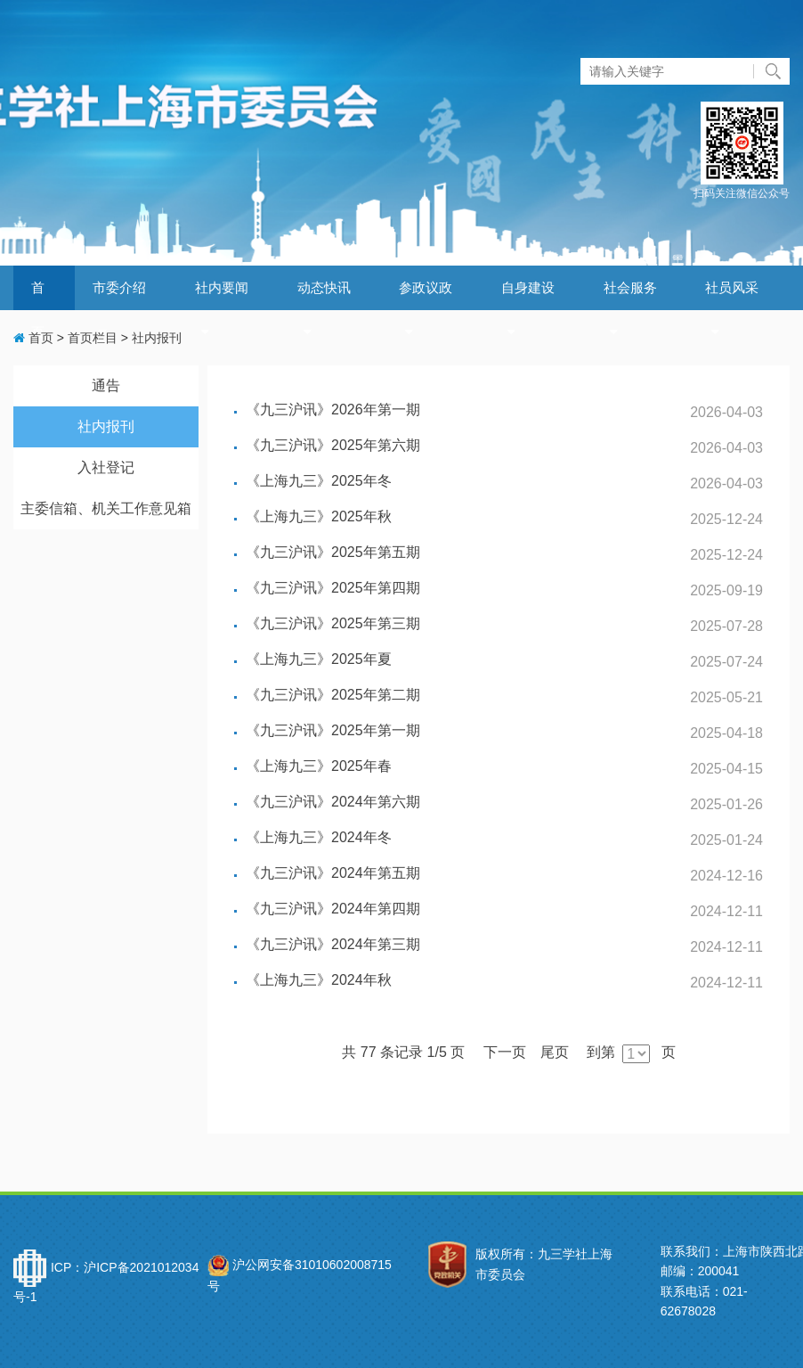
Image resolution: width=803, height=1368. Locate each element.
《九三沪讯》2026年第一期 (333, 409)
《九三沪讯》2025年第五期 (333, 552)
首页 (33, 338)
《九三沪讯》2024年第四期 (333, 908)
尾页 (554, 1052)
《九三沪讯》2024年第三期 (333, 944)
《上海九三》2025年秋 (319, 516)
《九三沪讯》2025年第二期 (333, 694)
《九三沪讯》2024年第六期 (333, 801)
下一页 (504, 1052)
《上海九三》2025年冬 (319, 480)
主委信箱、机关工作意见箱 (105, 508)
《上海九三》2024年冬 (319, 837)
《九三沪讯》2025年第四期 (333, 587)
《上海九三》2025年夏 (319, 659)
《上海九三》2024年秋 (319, 979)
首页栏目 (93, 338)
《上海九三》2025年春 (319, 766)
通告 (106, 385)
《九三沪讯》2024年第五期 (333, 873)
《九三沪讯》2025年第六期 (333, 445)
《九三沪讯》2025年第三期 (333, 623)
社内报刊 (157, 338)
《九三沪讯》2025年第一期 (333, 730)
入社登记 (105, 467)
